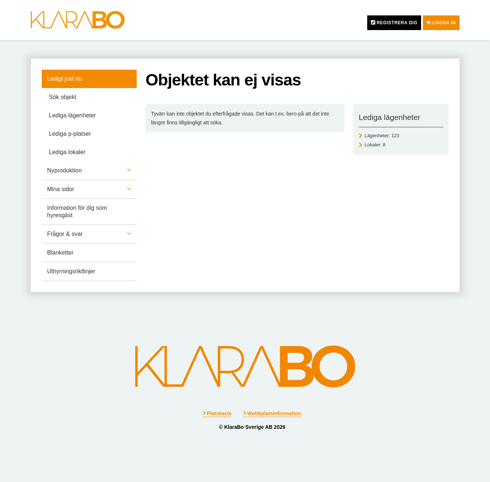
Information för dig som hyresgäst (77, 211)
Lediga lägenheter (72, 115)
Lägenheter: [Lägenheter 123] (382, 135)
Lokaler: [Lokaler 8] (375, 144)
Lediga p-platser (70, 134)
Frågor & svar (65, 234)
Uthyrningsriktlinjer (71, 271)
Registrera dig (397, 22)
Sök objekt (63, 97)
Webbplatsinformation (274, 413)
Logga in (444, 22)
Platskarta (219, 413)
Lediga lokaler (67, 152)
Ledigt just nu (64, 79)
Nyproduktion (64, 170)
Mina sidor (60, 189)
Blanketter (60, 252)
